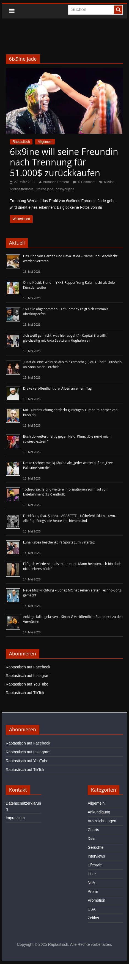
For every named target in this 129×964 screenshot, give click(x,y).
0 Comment (84, 182)
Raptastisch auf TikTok (25, 692)
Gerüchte (96, 847)
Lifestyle (95, 865)
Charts (93, 830)
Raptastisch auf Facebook (28, 667)
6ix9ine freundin (21, 189)
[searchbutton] (118, 10)
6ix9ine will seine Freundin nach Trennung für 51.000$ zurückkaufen (64, 162)
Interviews (96, 856)
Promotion (96, 900)
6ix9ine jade (44, 189)
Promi (93, 891)
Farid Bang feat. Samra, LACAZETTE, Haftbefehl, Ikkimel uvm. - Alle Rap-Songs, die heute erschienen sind (70, 518)
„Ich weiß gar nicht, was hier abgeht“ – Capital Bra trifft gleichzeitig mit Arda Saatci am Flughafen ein (64, 338)
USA (92, 909)
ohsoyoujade (65, 189)
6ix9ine (109, 182)
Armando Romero (56, 182)
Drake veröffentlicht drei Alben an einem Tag (57, 388)
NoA (91, 882)
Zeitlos (93, 918)
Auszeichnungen (102, 821)
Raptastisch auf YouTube (27, 684)
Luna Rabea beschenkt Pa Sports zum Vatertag (59, 542)
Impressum (15, 818)
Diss (91, 838)
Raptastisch (21, 142)
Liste (92, 874)
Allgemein (45, 142)
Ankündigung (99, 812)
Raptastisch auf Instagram (28, 675)
